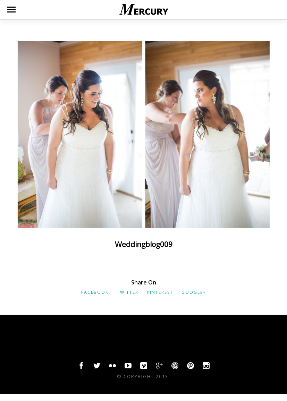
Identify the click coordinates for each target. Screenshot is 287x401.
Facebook (95, 292)
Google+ (194, 292)
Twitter (127, 292)
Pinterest (160, 292)
